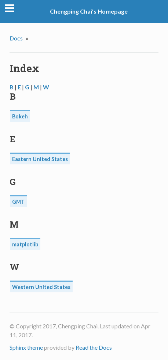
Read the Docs (94, 347)
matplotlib (25, 244)
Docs (16, 38)
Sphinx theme (26, 347)
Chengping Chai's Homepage (89, 11)
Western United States (41, 287)
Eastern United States (40, 159)
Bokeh (20, 116)
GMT (18, 202)
